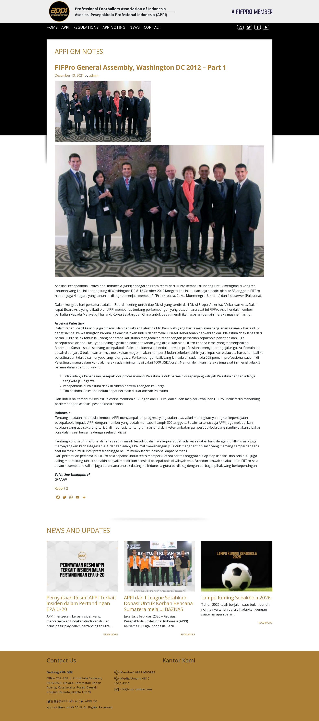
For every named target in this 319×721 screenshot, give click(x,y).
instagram (240, 27)
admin (93, 75)
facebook (257, 27)
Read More (110, 634)
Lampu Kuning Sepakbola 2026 (236, 597)
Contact (152, 27)
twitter (249, 27)
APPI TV (88, 701)
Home (52, 27)
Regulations (85, 27)
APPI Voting (114, 27)
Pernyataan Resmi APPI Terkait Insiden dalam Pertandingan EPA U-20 (81, 603)
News (134, 27)
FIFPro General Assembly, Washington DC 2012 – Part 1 (140, 67)
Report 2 (61, 488)
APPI (65, 27)
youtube (266, 27)
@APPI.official (65, 701)
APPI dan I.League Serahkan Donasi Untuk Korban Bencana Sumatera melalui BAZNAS (158, 603)
